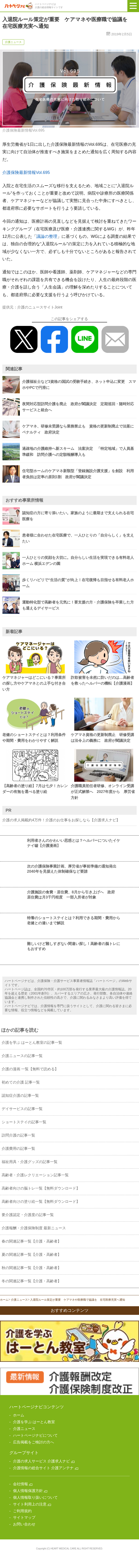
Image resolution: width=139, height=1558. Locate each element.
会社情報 (20, 1484)
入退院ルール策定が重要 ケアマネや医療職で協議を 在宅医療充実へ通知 (77, 1299)
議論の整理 (46, 236)
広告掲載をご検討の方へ (33, 1442)
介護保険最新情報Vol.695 (26, 172)
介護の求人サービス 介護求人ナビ (41, 1461)
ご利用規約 (22, 1511)
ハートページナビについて (35, 1435)
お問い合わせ (24, 1524)
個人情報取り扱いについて (35, 1497)
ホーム (4, 1299)
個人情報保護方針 (28, 1491)
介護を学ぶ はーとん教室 (34, 1422)
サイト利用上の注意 (30, 1504)
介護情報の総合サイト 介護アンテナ (43, 1468)
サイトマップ (24, 1517)
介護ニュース (19, 1299)
